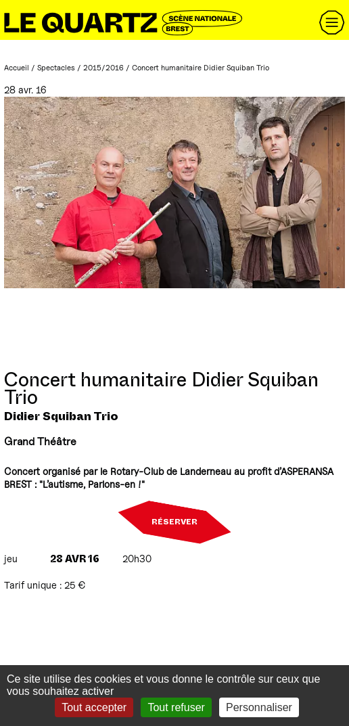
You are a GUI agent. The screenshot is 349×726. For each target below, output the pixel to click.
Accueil (16, 67)
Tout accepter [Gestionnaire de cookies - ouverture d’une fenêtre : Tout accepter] (94, 707)
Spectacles (56, 67)
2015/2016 (103, 67)
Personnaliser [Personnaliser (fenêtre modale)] (259, 707)
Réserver (174, 522)
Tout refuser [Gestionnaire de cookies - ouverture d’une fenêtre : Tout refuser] (175, 707)
